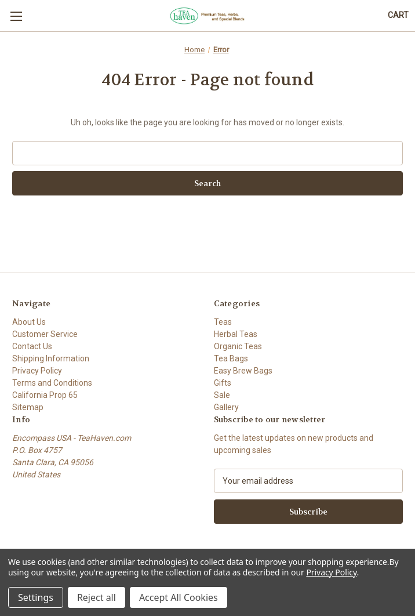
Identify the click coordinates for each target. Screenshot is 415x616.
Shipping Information (50, 358)
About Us (29, 322)
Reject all (96, 597)
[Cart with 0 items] (398, 15)
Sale (222, 395)
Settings (35, 597)
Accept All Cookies (178, 597)
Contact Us (32, 346)
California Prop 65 (45, 395)
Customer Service (45, 334)
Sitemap (27, 407)
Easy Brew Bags (243, 370)
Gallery (226, 407)
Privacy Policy (37, 370)
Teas (223, 322)
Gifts (222, 382)
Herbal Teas (235, 334)
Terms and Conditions (52, 382)
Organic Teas (238, 346)
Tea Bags (231, 358)
